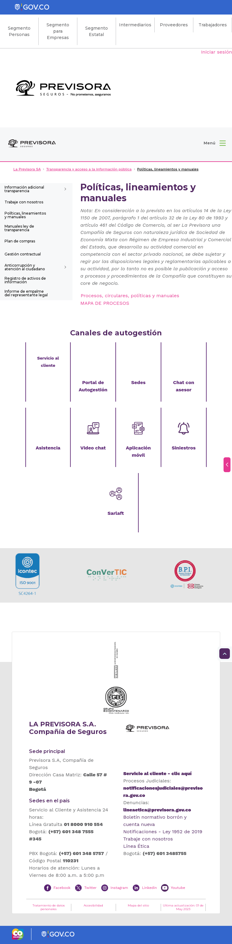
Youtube (178, 888)
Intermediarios (135, 25)
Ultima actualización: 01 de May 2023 (183, 907)
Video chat (93, 448)
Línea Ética (136, 846)
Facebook (61, 888)
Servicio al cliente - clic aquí (157, 773)
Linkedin (149, 888)
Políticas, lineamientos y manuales (25, 215)
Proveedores (174, 25)
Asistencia (48, 448)
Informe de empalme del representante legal (26, 293)
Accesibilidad (93, 905)
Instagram (119, 888)
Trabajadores (212, 25)
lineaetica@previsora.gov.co (157, 810)
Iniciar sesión (216, 52)
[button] (214, 143)
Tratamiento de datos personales (49, 907)
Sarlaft (116, 513)
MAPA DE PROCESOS (104, 303)
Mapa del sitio (138, 905)
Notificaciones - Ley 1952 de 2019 (162, 831)
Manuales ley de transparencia (19, 228)
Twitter (90, 888)
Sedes (138, 382)
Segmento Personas (19, 31)
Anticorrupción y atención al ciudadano (25, 267)
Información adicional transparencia (24, 189)
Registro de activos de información (25, 280)
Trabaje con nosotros (24, 202)
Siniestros (183, 448)
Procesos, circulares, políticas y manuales (130, 295)
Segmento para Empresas (58, 31)
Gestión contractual (23, 254)
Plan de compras (20, 241)
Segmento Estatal (96, 31)
